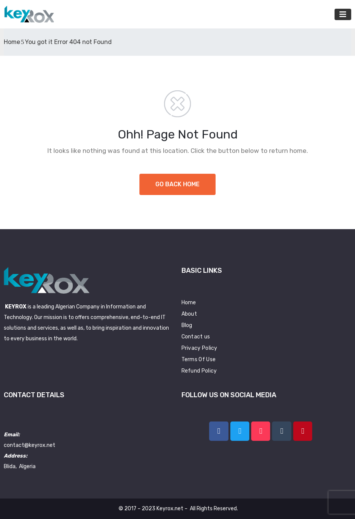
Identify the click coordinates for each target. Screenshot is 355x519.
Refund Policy (199, 371)
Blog (186, 325)
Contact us (195, 336)
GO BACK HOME (177, 184)
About (189, 314)
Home (12, 42)
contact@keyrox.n (27, 445)
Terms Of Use (198, 359)
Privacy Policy (199, 348)
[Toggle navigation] (343, 14)
